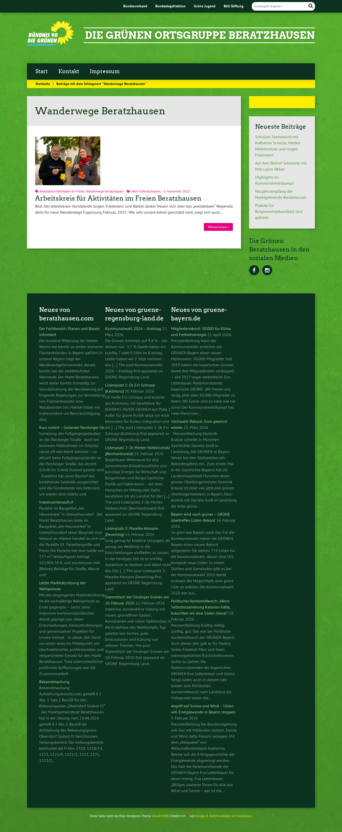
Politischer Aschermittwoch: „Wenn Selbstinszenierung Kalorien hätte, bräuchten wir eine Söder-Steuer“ (200, 607)
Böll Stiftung (233, 6)
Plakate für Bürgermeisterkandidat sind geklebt (279, 211)
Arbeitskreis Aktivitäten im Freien (62, 191)
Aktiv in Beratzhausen (146, 191)
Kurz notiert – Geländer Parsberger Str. (72, 427)
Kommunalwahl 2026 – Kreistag (133, 328)
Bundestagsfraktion (170, 6)
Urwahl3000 (160, 816)
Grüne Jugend (204, 6)
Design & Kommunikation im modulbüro (224, 816)
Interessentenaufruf (56, 502)
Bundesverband (135, 6)
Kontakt (68, 71)
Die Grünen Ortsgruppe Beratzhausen (200, 35)
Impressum (105, 71)
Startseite (42, 83)
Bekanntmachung (54, 681)
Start (41, 71)
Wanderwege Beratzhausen (105, 191)
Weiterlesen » (218, 227)
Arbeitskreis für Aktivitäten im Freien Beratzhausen (118, 198)
